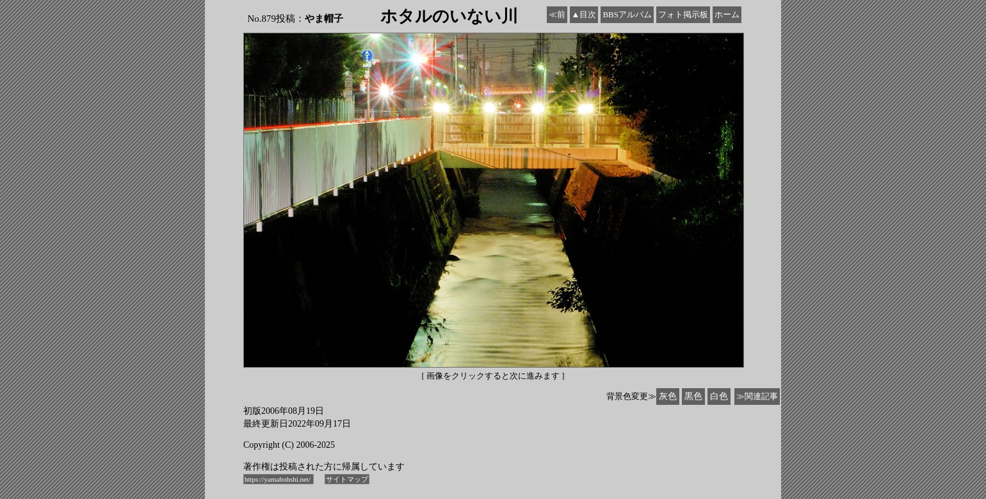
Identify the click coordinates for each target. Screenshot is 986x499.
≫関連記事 (757, 396)
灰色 (668, 396)
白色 (719, 396)
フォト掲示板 (683, 14)
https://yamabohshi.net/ (278, 479)
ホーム (727, 14)
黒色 (693, 396)
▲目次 (584, 14)
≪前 (557, 14)
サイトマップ (347, 479)
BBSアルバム (627, 14)
